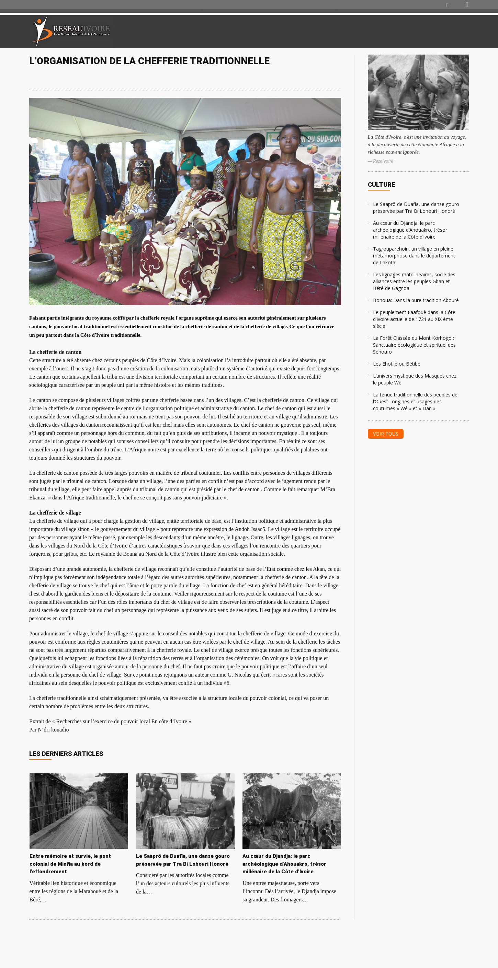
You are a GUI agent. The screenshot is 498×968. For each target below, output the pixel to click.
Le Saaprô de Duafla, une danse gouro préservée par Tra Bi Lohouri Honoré (416, 207)
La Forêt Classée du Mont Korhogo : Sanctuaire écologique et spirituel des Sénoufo (414, 345)
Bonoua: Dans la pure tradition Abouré (416, 300)
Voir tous (385, 433)
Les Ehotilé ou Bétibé (396, 363)
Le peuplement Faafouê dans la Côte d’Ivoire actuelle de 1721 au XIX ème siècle (414, 319)
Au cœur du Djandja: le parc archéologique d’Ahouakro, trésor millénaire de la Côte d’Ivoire (410, 230)
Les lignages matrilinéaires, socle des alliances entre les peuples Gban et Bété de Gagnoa (414, 281)
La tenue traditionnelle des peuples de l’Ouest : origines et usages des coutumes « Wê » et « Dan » (415, 401)
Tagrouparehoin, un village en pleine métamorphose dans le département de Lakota (414, 255)
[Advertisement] (387, 31)
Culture (381, 184)
